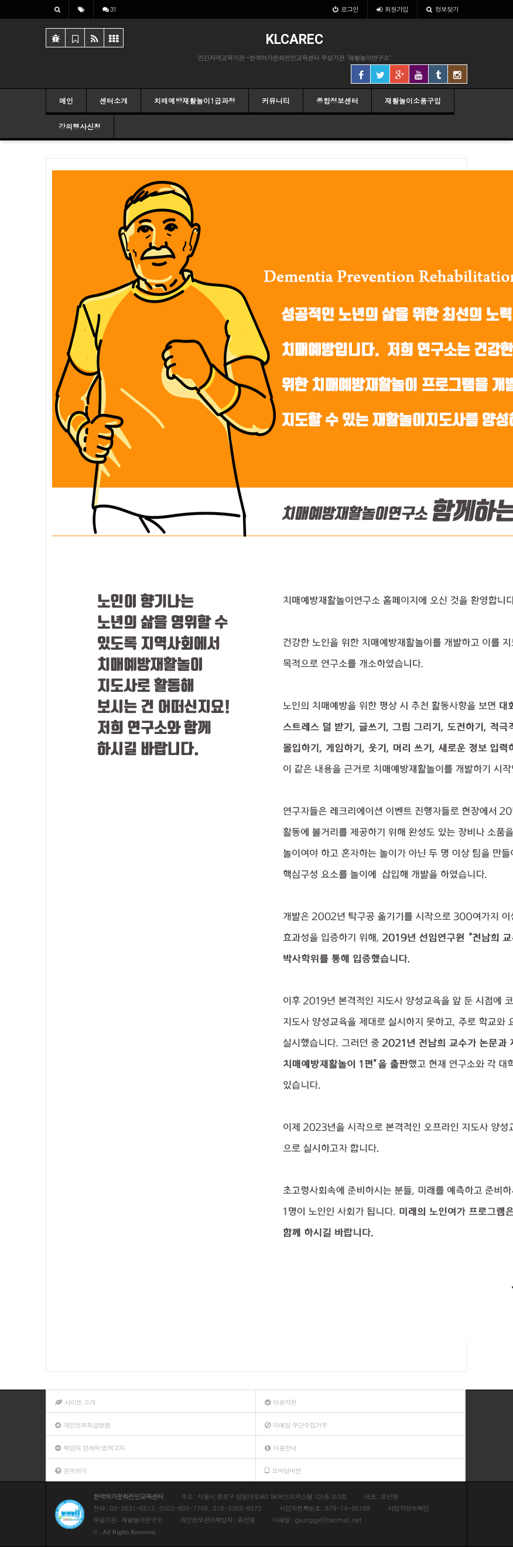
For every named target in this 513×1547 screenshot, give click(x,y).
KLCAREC (294, 39)
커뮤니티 (276, 100)
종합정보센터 (337, 100)
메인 (66, 100)
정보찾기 (442, 9)
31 (109, 9)
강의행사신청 (80, 126)
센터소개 (114, 100)
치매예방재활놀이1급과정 (194, 100)
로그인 (345, 9)
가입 (392, 9)
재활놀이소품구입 (413, 100)
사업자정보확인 (408, 1508)
